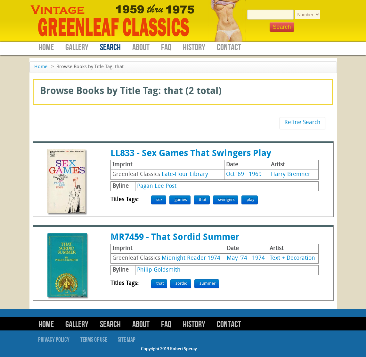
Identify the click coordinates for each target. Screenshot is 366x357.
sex (159, 200)
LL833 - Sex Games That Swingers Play (190, 153)
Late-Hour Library (185, 174)
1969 (255, 174)
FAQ (166, 47)
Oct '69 (235, 174)
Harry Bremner (290, 174)
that (202, 200)
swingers (226, 200)
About (141, 47)
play (250, 200)
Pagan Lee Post (156, 186)
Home (46, 47)
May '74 (237, 258)
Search (110, 47)
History (194, 47)
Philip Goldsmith (159, 270)
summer (207, 284)
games (181, 200)
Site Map (126, 340)
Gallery (76, 47)
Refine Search (302, 123)
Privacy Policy (53, 340)
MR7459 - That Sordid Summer (174, 237)
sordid (181, 284)
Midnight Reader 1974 (191, 258)
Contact (229, 47)
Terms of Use (93, 340)
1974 (258, 258)
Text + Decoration (292, 258)
